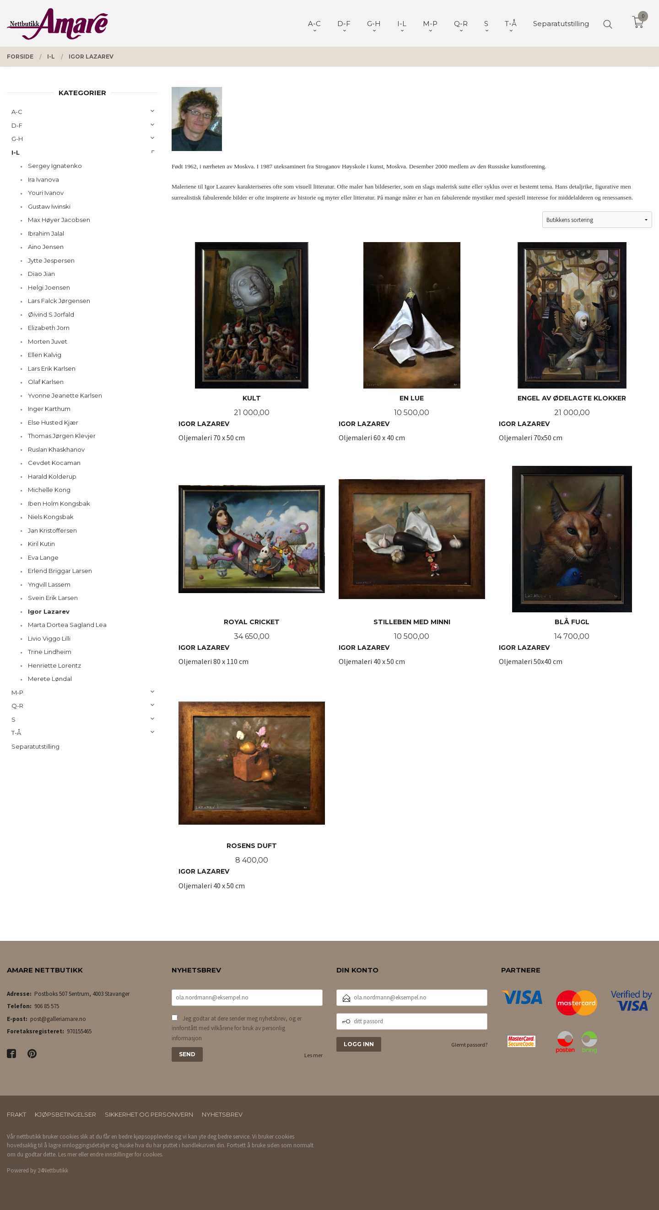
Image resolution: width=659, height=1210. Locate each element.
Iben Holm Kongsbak (59, 503)
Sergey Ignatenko (55, 165)
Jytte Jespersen (51, 260)
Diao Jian (41, 273)
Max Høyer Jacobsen (59, 219)
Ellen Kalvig (44, 354)
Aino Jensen (46, 246)
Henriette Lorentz (54, 665)
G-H (17, 138)
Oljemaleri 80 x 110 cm (251, 571)
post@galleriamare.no (58, 1019)
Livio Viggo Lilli (49, 638)
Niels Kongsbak (51, 516)
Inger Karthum (49, 408)
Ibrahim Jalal (46, 233)
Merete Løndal (50, 678)
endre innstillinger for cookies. (126, 1154)
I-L (15, 152)
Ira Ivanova (43, 179)
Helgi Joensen (49, 287)
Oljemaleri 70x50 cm (572, 347)
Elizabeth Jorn (49, 327)
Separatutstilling (35, 746)
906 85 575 (46, 1006)
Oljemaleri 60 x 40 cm (412, 347)
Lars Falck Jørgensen (59, 300)
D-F (16, 125)
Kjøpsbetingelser (65, 1114)
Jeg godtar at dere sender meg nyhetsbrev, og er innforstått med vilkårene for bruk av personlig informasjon (237, 1028)
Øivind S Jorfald (51, 314)
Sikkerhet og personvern (149, 1114)
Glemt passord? (469, 1044)
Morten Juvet (47, 341)
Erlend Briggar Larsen (60, 570)
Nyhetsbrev (222, 1114)
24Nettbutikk (53, 1170)
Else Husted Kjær (53, 422)
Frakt (16, 1114)
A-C (16, 111)
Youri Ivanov (46, 192)
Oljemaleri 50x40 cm (572, 571)
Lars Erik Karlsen (52, 368)
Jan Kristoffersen (52, 530)
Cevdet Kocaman (54, 462)
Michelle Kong (49, 489)
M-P (17, 692)
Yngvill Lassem (49, 584)
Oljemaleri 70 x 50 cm (251, 347)
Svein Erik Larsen (53, 597)
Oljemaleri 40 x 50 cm (412, 571)
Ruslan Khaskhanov (56, 449)
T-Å (16, 732)
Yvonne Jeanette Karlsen (65, 395)
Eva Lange (43, 557)
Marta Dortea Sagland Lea (67, 624)
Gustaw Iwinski (49, 206)
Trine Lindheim (49, 651)
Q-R (17, 705)
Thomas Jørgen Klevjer (62, 435)
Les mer (313, 1055)
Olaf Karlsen (46, 381)
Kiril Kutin (41, 543)
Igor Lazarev (49, 611)
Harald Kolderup (52, 476)
